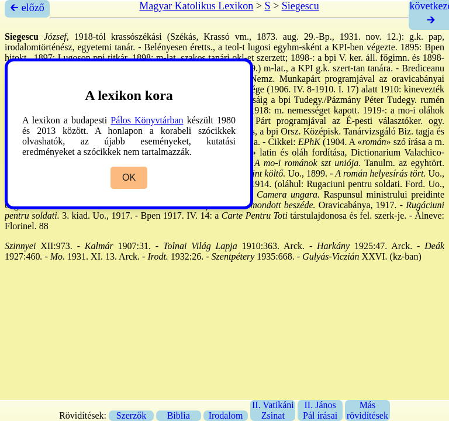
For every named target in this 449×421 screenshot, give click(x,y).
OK (129, 177)
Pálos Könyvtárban (146, 120)
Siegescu (300, 6)
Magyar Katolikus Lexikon (196, 6)
